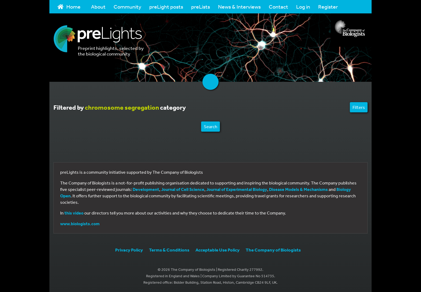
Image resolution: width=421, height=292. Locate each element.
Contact (278, 6)
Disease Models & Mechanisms (298, 189)
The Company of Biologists (273, 250)
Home (69, 6)
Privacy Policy (129, 250)
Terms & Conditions (169, 250)
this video (74, 213)
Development (146, 189)
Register (328, 6)
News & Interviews (239, 6)
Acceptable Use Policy (217, 250)
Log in (303, 6)
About (98, 6)
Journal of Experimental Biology (236, 189)
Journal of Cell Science (182, 189)
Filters (359, 107)
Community (127, 6)
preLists (200, 6)
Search (210, 126)
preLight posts (166, 6)
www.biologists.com (80, 223)
